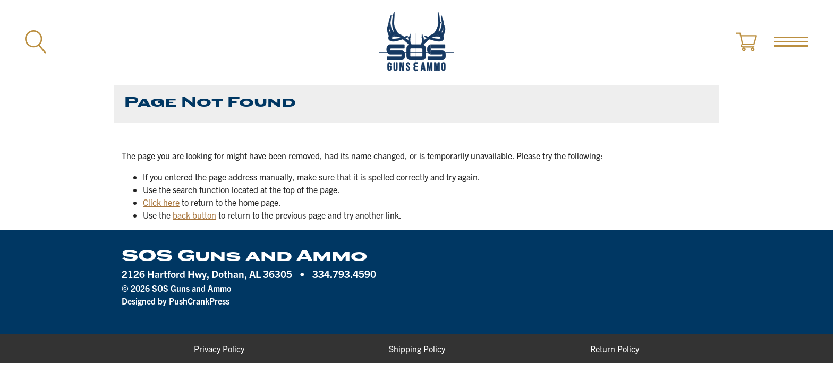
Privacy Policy (219, 348)
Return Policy (614, 348)
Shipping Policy (417, 348)
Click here (161, 202)
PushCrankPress (199, 301)
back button (194, 215)
